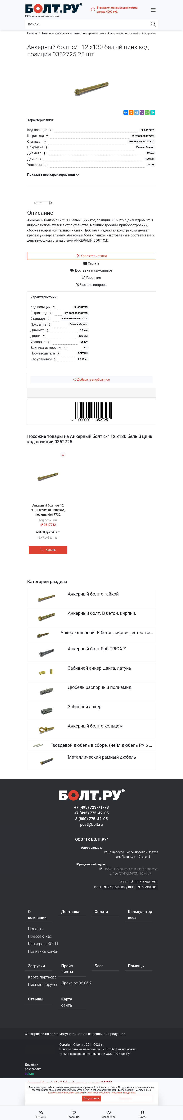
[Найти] (153, 21)
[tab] (91, 256)
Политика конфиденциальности (43, 952)
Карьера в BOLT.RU (43, 945)
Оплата (101, 913)
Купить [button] (48, 550)
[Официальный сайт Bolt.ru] (45, 7)
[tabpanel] (91, 329)
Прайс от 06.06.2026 (76, 984)
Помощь (136, 967)
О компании (37, 916)
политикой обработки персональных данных (111, 1092)
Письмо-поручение (43, 986)
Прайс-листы (67, 970)
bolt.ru (29, 1075)
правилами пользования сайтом (65, 1092)
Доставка (70, 913)
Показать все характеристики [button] (53, 174)
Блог (99, 967)
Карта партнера (42, 978)
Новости (36, 930)
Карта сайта (66, 1003)
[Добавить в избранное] (91, 379)
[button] (153, 8)
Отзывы (35, 1000)
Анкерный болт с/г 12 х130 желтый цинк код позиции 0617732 (48, 510)
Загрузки (36, 967)
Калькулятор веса (140, 916)
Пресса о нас (40, 937)
